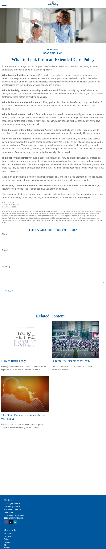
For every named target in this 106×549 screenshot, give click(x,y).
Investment (8, 536)
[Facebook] (6, 522)
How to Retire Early (13, 360)
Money (7, 548)
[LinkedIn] (15, 522)
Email (5, 250)
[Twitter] (11, 522)
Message (6, 266)
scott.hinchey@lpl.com (13, 518)
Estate (7, 539)
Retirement (8, 533)
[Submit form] (9, 291)
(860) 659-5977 (16, 504)
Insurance (8, 542)
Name (5, 234)
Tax (5, 545)
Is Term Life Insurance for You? (71, 360)
